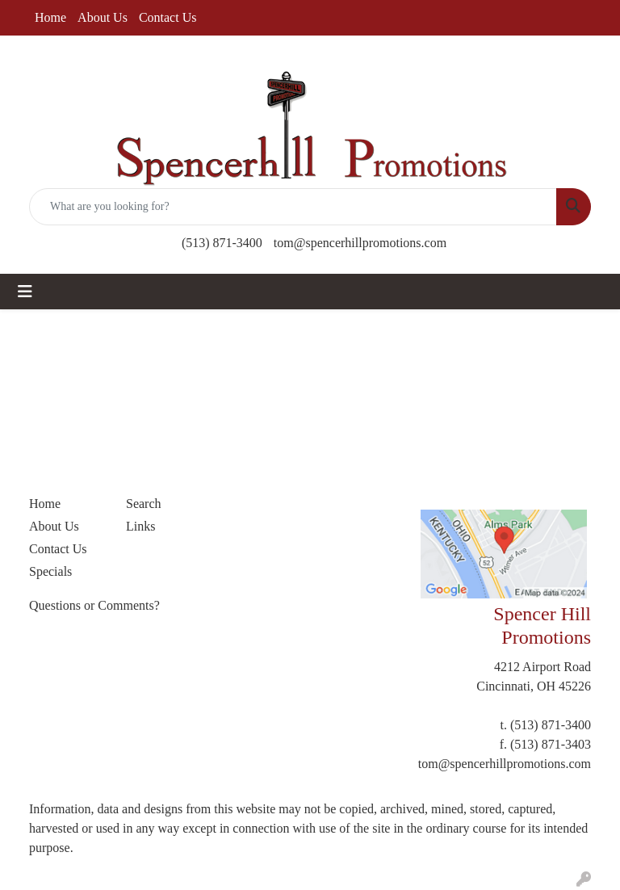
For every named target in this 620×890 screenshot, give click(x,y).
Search (143, 503)
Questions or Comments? (94, 605)
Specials (50, 571)
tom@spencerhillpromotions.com (360, 243)
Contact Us (168, 17)
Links (140, 526)
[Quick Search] (293, 206)
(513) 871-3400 (222, 243)
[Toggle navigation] (25, 291)
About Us (103, 17)
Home (50, 17)
